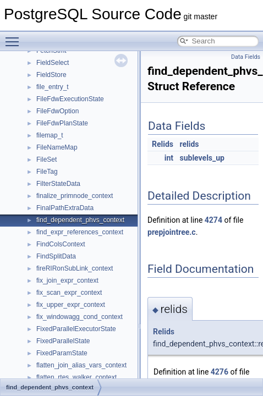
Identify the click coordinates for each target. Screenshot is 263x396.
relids (189, 144)
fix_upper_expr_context (70, 305)
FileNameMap (57, 147)
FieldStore (51, 75)
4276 (219, 371)
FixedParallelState (63, 341)
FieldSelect (52, 63)
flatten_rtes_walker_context (76, 377)
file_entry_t (52, 87)
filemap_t (49, 135)
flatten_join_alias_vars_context (81, 365)
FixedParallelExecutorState (76, 329)
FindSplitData (56, 256)
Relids (162, 144)
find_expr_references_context (79, 232)
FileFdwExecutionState (70, 99)
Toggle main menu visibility (15, 36)
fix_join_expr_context (67, 280)
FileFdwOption (57, 111)
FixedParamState (61, 353)
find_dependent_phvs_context (80, 220)
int (169, 157)
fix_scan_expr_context (69, 292)
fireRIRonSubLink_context (74, 268)
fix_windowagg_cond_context (79, 317)
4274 (213, 220)
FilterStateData (58, 184)
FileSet (46, 159)
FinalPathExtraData (65, 208)
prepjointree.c (171, 232)
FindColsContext (60, 244)
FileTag (47, 171)
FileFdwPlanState (62, 123)
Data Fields (245, 57)
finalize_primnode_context (74, 196)
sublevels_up (202, 157)
